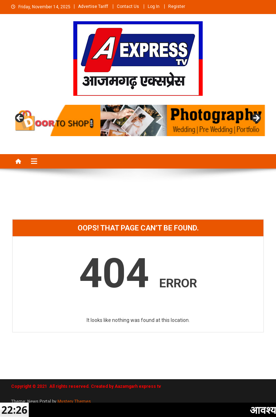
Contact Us (128, 6)
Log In (154, 6)
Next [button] (255, 118)
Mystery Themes (74, 401)
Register (176, 6)
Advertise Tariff (93, 6)
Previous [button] (20, 118)
